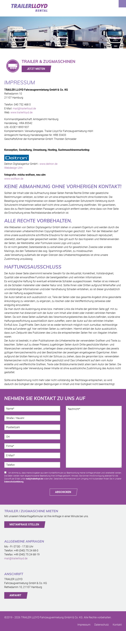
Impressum (83, 624)
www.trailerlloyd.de (21, 112)
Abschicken (63, 492)
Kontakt (117, 624)
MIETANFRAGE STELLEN (24, 524)
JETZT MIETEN (36, 68)
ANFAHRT (15, 595)
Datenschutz (101, 624)
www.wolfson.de (13, 178)
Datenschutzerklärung (13, 482)
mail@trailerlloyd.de (24, 108)
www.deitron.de (48, 163)
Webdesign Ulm (13, 167)
